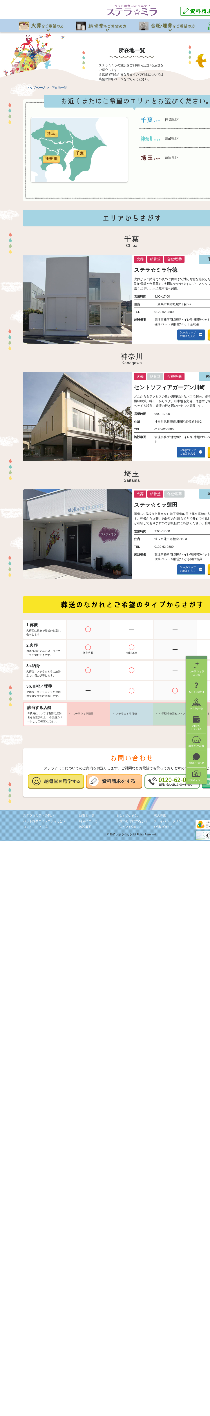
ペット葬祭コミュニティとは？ (44, 821)
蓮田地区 (172, 157)
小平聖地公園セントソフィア (176, 713)
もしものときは (127, 815)
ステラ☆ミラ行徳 (126, 713)
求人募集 (160, 815)
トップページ (36, 87)
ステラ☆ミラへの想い (38, 815)
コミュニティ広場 (35, 827)
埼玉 (51, 133)
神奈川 (51, 159)
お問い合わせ (163, 827)
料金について (88, 821)
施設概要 (85, 827)
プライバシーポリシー (169, 821)
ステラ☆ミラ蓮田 (83, 713)
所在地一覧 (86, 815)
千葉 (80, 153)
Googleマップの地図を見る (188, 334)
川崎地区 (172, 139)
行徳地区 (172, 120)
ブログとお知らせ (128, 827)
